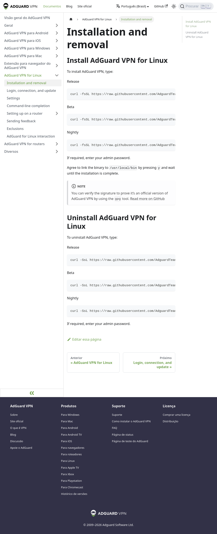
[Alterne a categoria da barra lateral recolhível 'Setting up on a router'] (56, 113)
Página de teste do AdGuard (130, 441)
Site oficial (85, 6)
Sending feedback (21, 121)
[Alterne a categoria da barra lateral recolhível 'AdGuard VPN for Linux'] (56, 75)
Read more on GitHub (147, 198)
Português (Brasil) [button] (131, 6)
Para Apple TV (70, 467)
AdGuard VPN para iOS (22, 40)
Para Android (69, 428)
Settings (13, 98)
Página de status (122, 434)
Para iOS (66, 441)
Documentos (52, 6)
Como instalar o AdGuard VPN (131, 421)
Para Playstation (71, 481)
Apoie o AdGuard (21, 448)
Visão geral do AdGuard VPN (27, 17)
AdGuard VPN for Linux (23, 75)
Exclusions (15, 128)
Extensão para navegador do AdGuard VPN (27, 65)
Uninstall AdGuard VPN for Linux (197, 34)
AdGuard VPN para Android (26, 33)
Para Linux (68, 461)
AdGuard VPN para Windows (27, 48)
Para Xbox (67, 474)
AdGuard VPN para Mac (23, 56)
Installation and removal (26, 83)
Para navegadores (72, 448)
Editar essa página (84, 339)
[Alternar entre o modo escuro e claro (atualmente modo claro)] (173, 6)
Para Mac (67, 421)
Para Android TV (71, 434)
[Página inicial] (71, 19)
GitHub (161, 6)
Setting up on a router (24, 113)
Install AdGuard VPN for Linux (198, 24)
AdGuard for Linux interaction (31, 136)
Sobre (14, 415)
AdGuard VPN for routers (24, 144)
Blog (69, 6)
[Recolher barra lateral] (32, 393)
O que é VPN (18, 428)
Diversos (11, 151)
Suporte (117, 415)
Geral (8, 25)
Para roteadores (71, 454)
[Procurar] (196, 6)
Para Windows (70, 415)
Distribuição (170, 421)
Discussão (16, 441)
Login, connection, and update (31, 90)
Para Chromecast (72, 487)
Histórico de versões (74, 494)
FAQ (114, 428)
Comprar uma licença (176, 415)
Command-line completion (28, 105)
